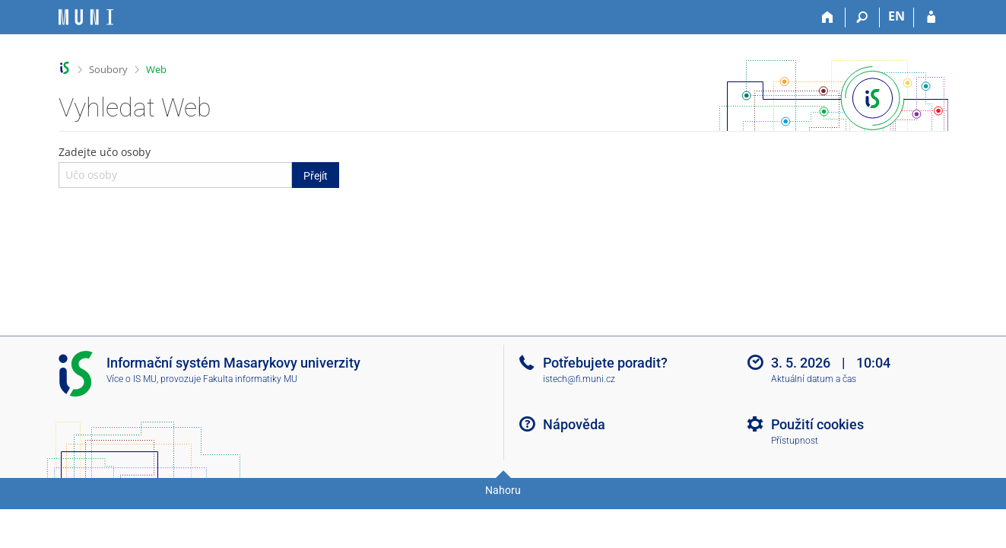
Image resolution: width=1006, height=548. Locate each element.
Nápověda (574, 424)
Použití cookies (817, 424)
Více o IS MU (131, 379)
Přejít (315, 176)
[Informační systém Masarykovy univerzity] (86, 17)
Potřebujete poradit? (605, 363)
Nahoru (503, 490)
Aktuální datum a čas (813, 379)
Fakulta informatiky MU (250, 379)
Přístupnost (794, 440)
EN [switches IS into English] (896, 16)
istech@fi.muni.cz (579, 379)
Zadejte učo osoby (199, 166)
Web (156, 69)
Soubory (108, 69)
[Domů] (828, 17)
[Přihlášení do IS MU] (931, 17)
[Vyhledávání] (863, 17)
